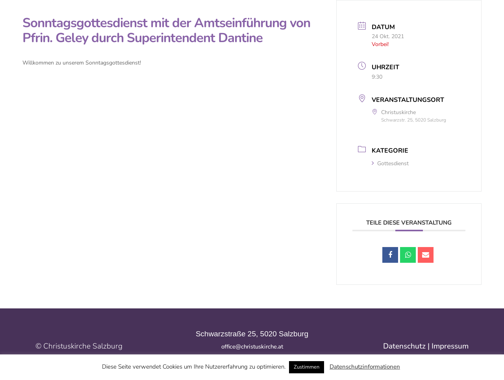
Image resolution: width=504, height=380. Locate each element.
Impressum (450, 346)
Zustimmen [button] (306, 367)
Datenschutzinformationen (365, 367)
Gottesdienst (390, 163)
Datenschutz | (407, 346)
